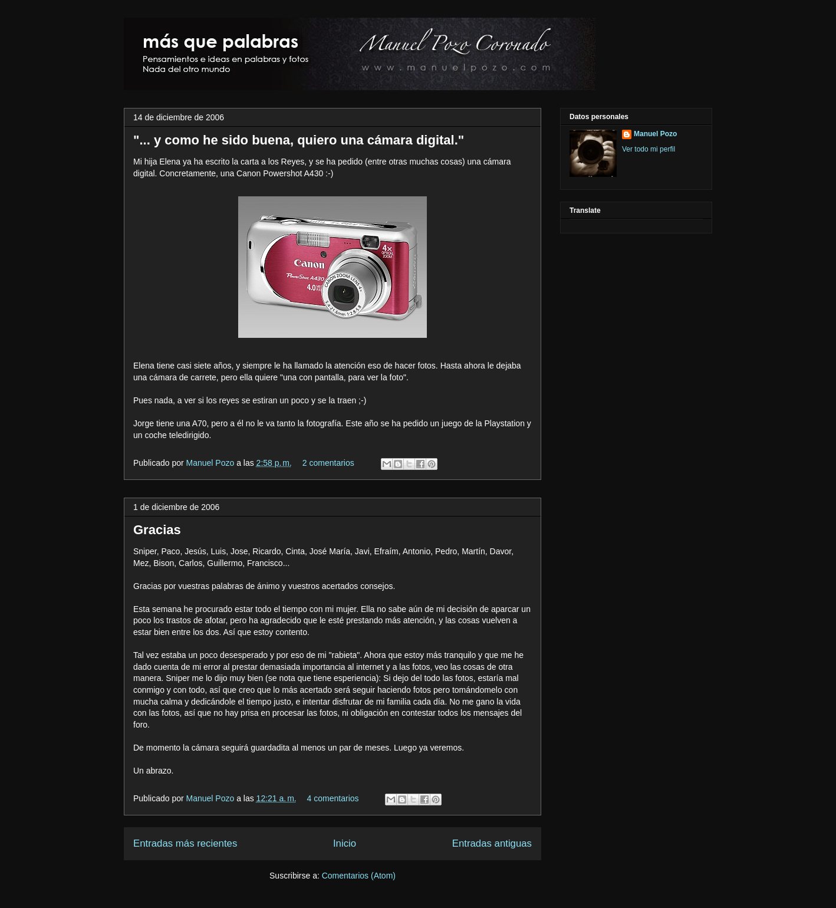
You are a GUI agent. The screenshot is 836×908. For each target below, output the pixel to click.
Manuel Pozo (211, 463)
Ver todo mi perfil (648, 149)
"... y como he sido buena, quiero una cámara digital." (298, 140)
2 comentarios (328, 463)
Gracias (157, 529)
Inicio (344, 843)
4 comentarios (333, 798)
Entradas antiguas (492, 843)
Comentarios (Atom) (359, 875)
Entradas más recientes (185, 843)
